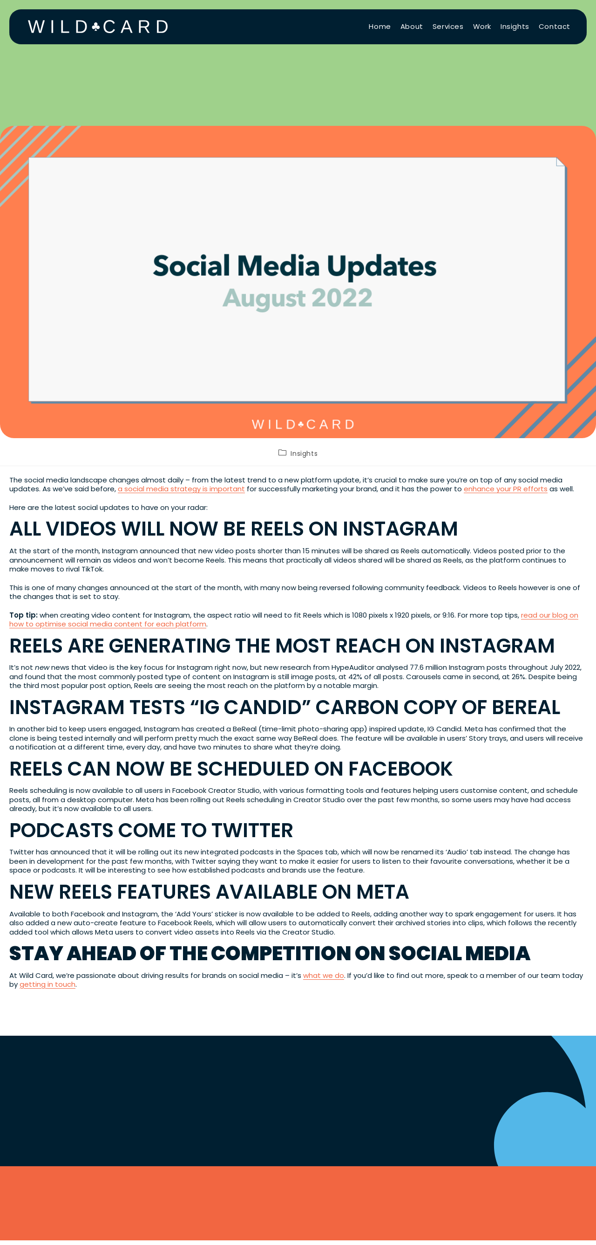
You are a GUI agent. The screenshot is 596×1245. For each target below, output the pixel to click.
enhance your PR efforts (506, 489)
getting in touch (47, 984)
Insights (304, 453)
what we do (323, 975)
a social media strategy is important (181, 489)
